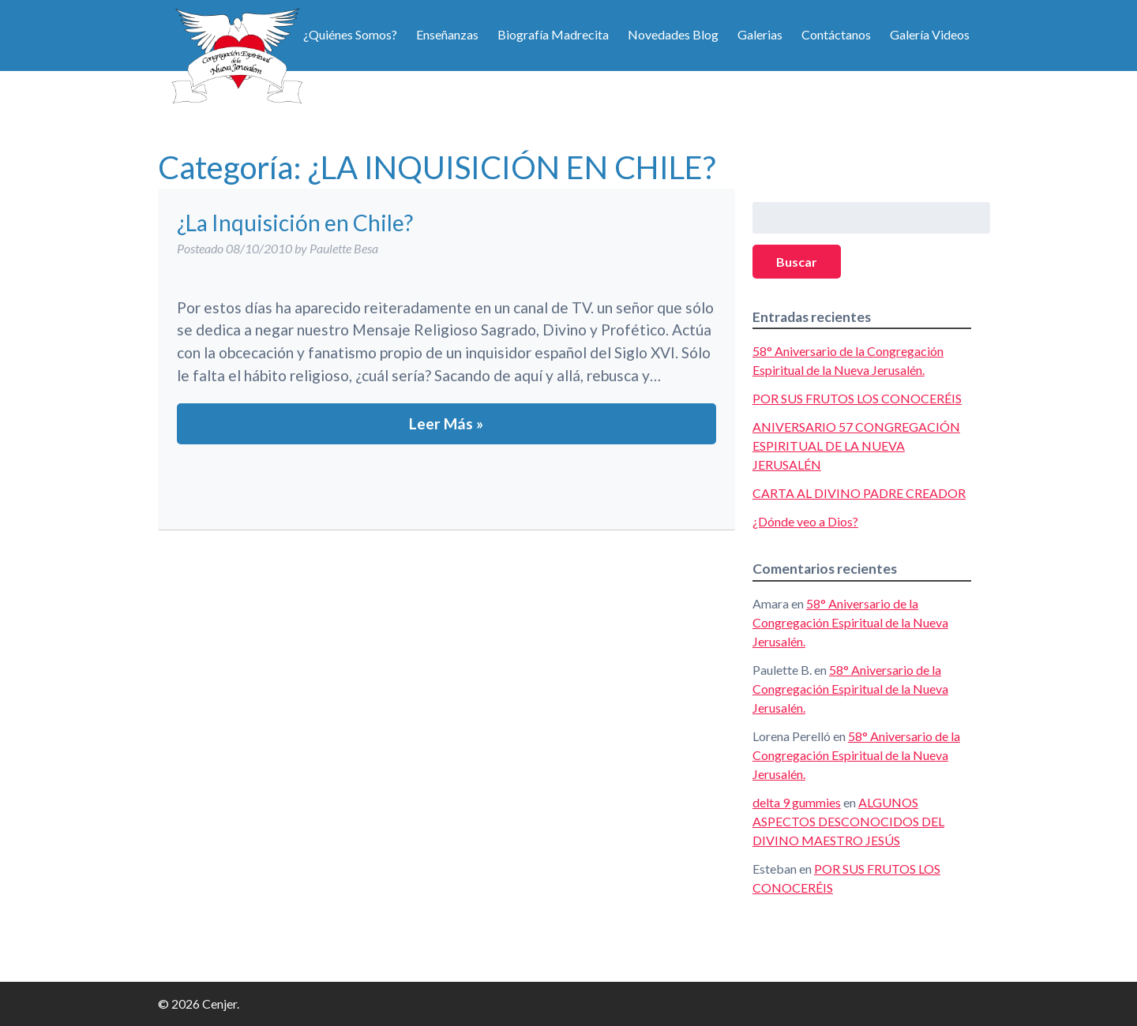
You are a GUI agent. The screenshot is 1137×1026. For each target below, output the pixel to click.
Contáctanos (836, 34)
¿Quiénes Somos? (350, 34)
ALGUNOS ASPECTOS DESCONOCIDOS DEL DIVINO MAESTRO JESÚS (848, 821)
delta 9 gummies (796, 802)
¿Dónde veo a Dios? (805, 521)
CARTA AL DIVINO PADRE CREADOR (859, 492)
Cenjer (237, 55)
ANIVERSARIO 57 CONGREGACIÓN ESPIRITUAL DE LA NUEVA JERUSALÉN (856, 445)
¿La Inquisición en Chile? (295, 222)
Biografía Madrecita (553, 34)
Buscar (796, 261)
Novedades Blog (673, 34)
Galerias (759, 34)
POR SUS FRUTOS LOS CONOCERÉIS (857, 398)
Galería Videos (930, 34)
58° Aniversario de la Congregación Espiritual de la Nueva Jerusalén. (850, 622)
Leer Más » (446, 423)
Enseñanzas (447, 34)
